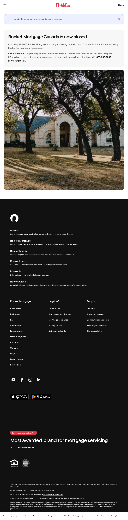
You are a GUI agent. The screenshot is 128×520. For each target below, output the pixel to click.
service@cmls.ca (17, 60)
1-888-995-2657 (102, 57)
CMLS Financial (16, 53)
